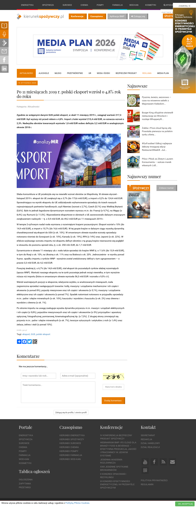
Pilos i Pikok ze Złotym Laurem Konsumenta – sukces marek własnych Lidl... (157, 162)
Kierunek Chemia (69, 447)
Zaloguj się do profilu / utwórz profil (71, 412)
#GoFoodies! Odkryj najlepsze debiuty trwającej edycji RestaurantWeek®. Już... (157, 146)
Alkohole (44, 73)
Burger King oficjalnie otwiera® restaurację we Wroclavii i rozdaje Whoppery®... (157, 116)
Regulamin (147, 484)
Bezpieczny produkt (126, 73)
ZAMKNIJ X (184, 6)
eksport (26, 334)
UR (90, 73)
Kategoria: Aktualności (28, 106)
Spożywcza (48, 5)
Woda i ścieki (103, 73)
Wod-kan (133, 5)
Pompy (100, 5)
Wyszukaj (170, 5)
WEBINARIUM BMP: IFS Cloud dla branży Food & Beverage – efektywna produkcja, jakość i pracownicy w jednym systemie (118, 449)
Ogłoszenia (26, 479)
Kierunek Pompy (68, 451)
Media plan (163, 73)
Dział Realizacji (150, 447)
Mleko (58, 73)
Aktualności (26, 73)
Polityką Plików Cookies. (77, 503)
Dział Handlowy (150, 443)
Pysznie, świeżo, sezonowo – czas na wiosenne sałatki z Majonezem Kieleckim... (156, 100)
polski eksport (43, 334)
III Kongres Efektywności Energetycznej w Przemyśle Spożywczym (117, 484)
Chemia (84, 5)
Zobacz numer (166, 188)
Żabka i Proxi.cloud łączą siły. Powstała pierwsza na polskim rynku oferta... (157, 131)
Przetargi (25, 487)
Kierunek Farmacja (70, 455)
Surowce (67, 5)
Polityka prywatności (154, 480)
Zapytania (25, 483)
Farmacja (117, 5)
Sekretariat (148, 435)
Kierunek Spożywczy (71, 439)
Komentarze (28, 356)
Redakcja (146, 439)
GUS (33, 334)
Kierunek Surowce (70, 443)
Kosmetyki (150, 5)
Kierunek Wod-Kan (70, 459)
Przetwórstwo (75, 73)
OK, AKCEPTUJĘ (185, 504)
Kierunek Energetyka (72, 435)
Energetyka (27, 5)
